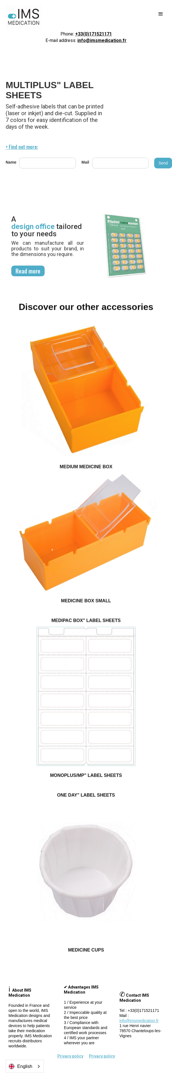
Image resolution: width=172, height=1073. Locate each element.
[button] (160, 14)
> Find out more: (22, 146)
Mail (85, 162)
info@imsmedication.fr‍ (139, 1020)
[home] (22, 17)
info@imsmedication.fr (102, 40)
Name (11, 162)
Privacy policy (70, 1056)
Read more (28, 271)
